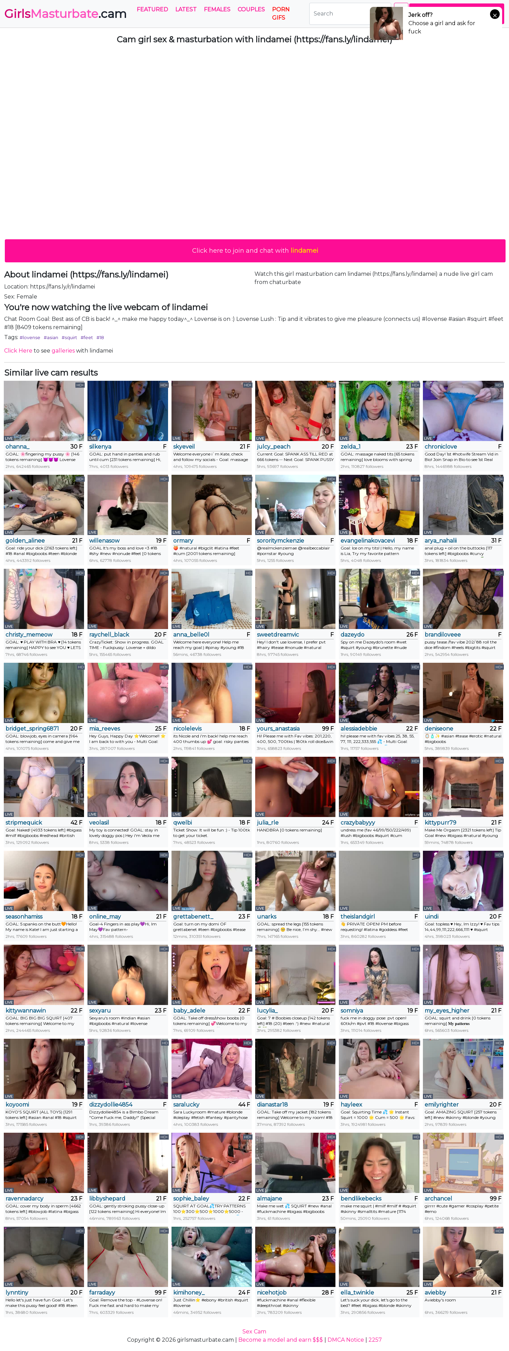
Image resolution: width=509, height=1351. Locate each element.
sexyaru (100, 1010)
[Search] (350, 14)
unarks (266, 916)
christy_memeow (29, 634)
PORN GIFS (281, 13)
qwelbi (182, 822)
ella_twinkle (357, 1292)
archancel (438, 1198)
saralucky (186, 1104)
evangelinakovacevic (367, 540)
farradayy (102, 1292)
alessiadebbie (359, 728)
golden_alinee (25, 540)
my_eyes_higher (447, 1010)
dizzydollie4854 (110, 1104)
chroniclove (441, 446)
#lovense (30, 337)
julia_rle (268, 822)
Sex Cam (254, 1331)
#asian (51, 337)
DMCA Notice (346, 1340)
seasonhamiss (24, 916)
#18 (100, 337)
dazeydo (352, 634)
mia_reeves (104, 728)
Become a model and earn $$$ (280, 1340)
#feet (87, 337)
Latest (186, 9)
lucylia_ (267, 1010)
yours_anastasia (278, 728)
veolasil (99, 822)
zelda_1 (351, 446)
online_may (105, 916)
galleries (63, 350)
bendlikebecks (361, 1198)
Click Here (18, 350)
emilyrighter (442, 1104)
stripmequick (24, 822)
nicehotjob (272, 1292)
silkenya (100, 446)
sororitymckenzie (280, 540)
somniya (352, 1010)
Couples (251, 9)
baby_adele (189, 1010)
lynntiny (17, 1292)
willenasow (104, 540)
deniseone (439, 728)
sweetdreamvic (278, 634)
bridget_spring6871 (32, 728)
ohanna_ (17, 446)
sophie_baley (191, 1198)
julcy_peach (273, 446)
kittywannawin (26, 1010)
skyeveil (184, 446)
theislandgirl (358, 916)
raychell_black (109, 634)
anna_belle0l (191, 634)
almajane (269, 1198)
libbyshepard (107, 1198)
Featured (152, 9)
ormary (183, 540)
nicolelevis (187, 728)
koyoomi (17, 1104)
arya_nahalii (441, 540)
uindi (431, 916)
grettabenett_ (193, 916)
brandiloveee (443, 634)
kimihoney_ (189, 1292)
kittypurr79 (440, 822)
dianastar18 (272, 1104)
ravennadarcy (24, 1198)
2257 (375, 1340)
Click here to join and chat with (255, 250)
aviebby (435, 1292)
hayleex (351, 1104)
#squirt (69, 337)
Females (217, 9)
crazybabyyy (358, 822)
